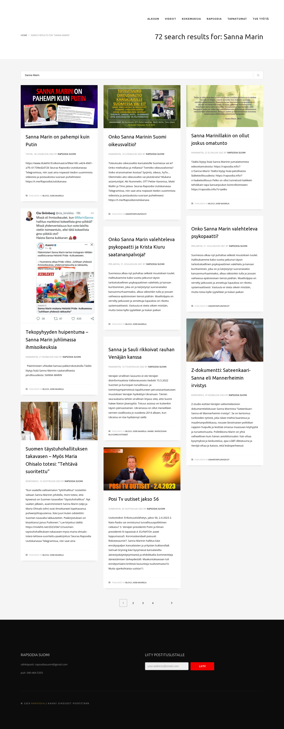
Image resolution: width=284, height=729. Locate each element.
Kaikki (151, 431)
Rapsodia (38, 703)
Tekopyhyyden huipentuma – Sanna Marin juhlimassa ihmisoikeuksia (57, 339)
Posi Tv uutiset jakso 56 (133, 499)
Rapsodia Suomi (67, 154)
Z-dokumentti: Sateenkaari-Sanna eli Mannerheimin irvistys (221, 378)
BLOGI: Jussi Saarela (53, 196)
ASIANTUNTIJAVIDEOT (136, 214)
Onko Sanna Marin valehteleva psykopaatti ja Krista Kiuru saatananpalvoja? (141, 247)
